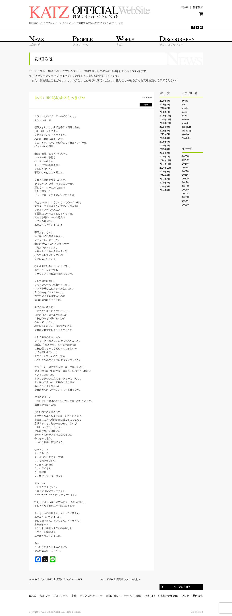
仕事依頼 (150, 595)
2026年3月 (165, 104)
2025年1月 (165, 156)
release (185, 119)
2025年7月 (165, 134)
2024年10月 (165, 168)
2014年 (185, 201)
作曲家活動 (112, 595)
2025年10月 (165, 123)
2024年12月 (165, 160)
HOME (32, 595)
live (183, 104)
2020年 (185, 178)
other (184, 115)
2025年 (185, 160)
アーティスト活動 (131, 595)
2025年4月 (165, 145)
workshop (187, 130)
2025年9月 (165, 127)
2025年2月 (165, 153)
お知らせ (45, 595)
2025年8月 (165, 130)
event (185, 101)
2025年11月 (165, 119)
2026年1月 (165, 112)
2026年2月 (165, 108)
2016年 (185, 193)
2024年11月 (165, 164)
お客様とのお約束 (168, 595)
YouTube (186, 138)
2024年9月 (165, 171)
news (184, 112)
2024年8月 (165, 175)
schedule (186, 127)
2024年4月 (165, 190)
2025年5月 (165, 142)
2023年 (185, 167)
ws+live (185, 134)
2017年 (185, 189)
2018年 (185, 186)
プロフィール (60, 595)
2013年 (185, 205)
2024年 (185, 164)
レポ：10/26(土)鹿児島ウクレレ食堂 (120, 579)
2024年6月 (165, 182)
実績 (73, 595)
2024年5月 (165, 186)
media (185, 108)
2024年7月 (165, 179)
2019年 (185, 182)
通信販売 (197, 595)
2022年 (185, 171)
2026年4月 (165, 101)
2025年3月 (165, 149)
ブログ (185, 595)
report (185, 123)
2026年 (185, 156)
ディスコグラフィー (91, 595)
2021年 (185, 175)
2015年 (185, 197)
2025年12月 (165, 115)
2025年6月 (165, 138)
